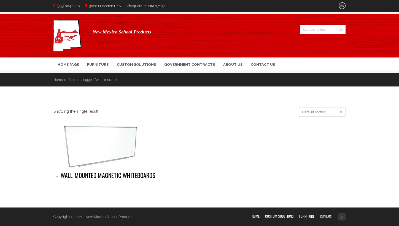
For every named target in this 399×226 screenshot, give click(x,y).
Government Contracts (189, 64)
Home (58, 80)
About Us (232, 64)
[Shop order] (322, 112)
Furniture (98, 64)
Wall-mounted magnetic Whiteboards (108, 175)
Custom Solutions (136, 64)
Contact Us (263, 64)
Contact (326, 216)
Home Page (68, 64)
